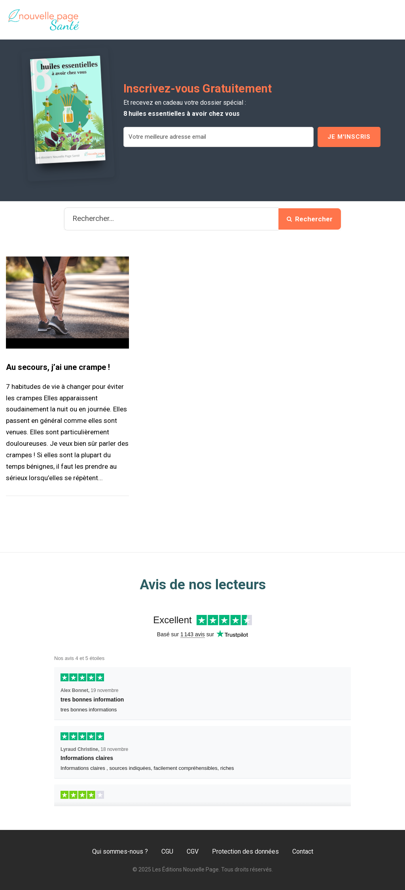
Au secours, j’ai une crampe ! (58, 367)
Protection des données (245, 851)
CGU (167, 851)
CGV (193, 851)
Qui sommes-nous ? (120, 851)
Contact (302, 851)
